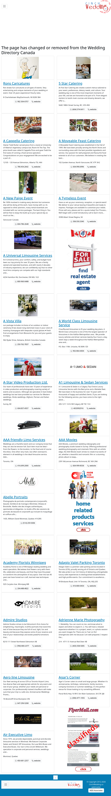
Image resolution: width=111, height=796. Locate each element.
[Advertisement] (55, 29)
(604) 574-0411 (78, 109)
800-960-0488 (22, 281)
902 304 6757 (22, 101)
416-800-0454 (78, 586)
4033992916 (78, 408)
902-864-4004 (78, 351)
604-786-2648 (22, 224)
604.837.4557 (22, 408)
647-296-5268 (22, 703)
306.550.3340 (78, 221)
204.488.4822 (22, 588)
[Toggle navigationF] (6, 784)
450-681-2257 (22, 760)
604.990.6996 (78, 167)
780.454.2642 (22, 167)
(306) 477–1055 (78, 698)
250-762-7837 (22, 344)
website (37, 101)
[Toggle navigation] (4, 6)
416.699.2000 (22, 465)
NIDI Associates (96, 790)
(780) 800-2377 (23, 646)
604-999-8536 (78, 465)
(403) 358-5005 (78, 646)
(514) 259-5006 (29, 523)
